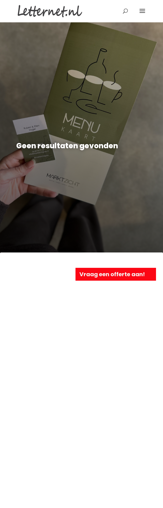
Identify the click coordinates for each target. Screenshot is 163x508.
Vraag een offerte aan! (112, 274)
